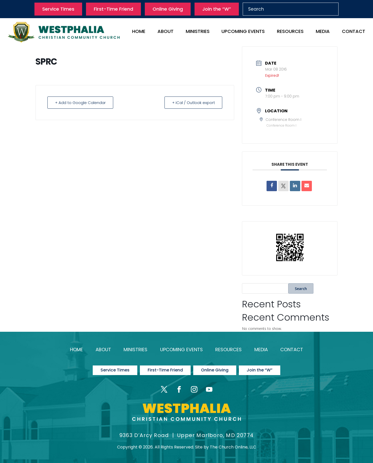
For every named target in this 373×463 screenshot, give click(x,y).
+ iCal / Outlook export (193, 102)
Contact (353, 32)
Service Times (58, 9)
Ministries (198, 32)
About (165, 32)
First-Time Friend (113, 9)
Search (301, 288)
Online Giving (168, 9)
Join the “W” (216, 9)
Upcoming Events (243, 32)
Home (138, 32)
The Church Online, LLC (233, 447)
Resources (290, 32)
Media (323, 32)
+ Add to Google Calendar (80, 102)
